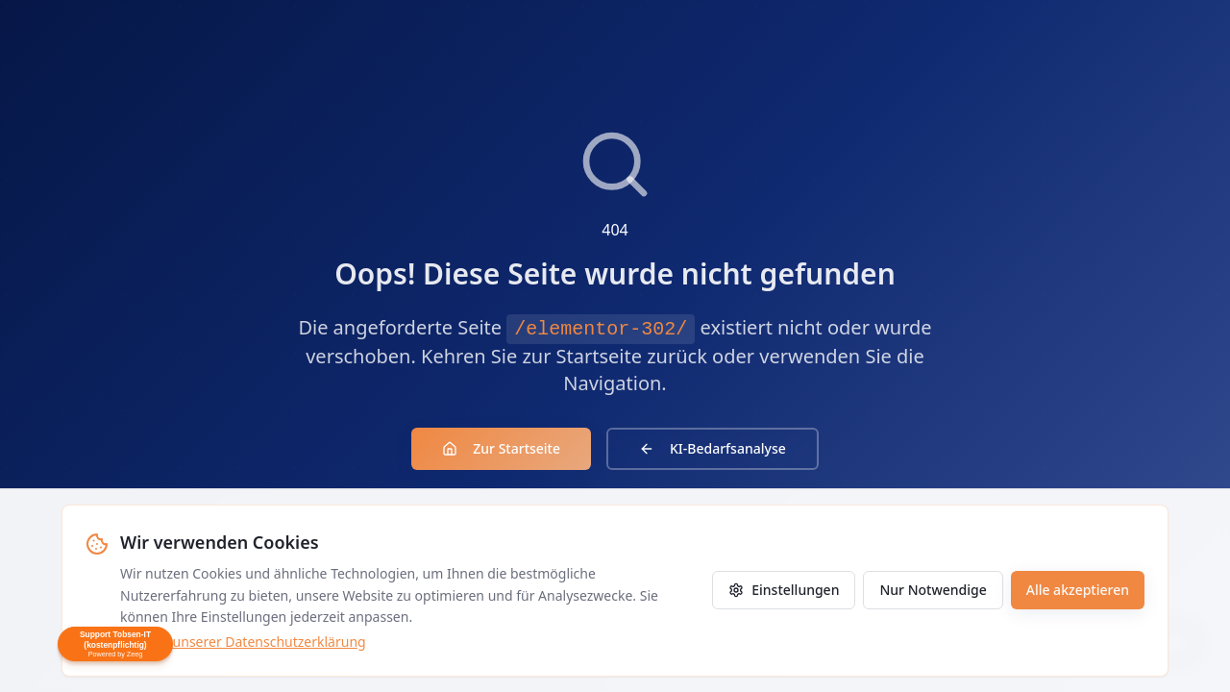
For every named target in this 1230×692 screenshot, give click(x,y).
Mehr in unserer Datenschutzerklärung (243, 641)
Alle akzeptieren (1077, 590)
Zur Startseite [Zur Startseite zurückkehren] (501, 448)
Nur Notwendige (932, 590)
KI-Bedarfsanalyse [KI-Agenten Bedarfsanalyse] (712, 448)
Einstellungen (783, 590)
